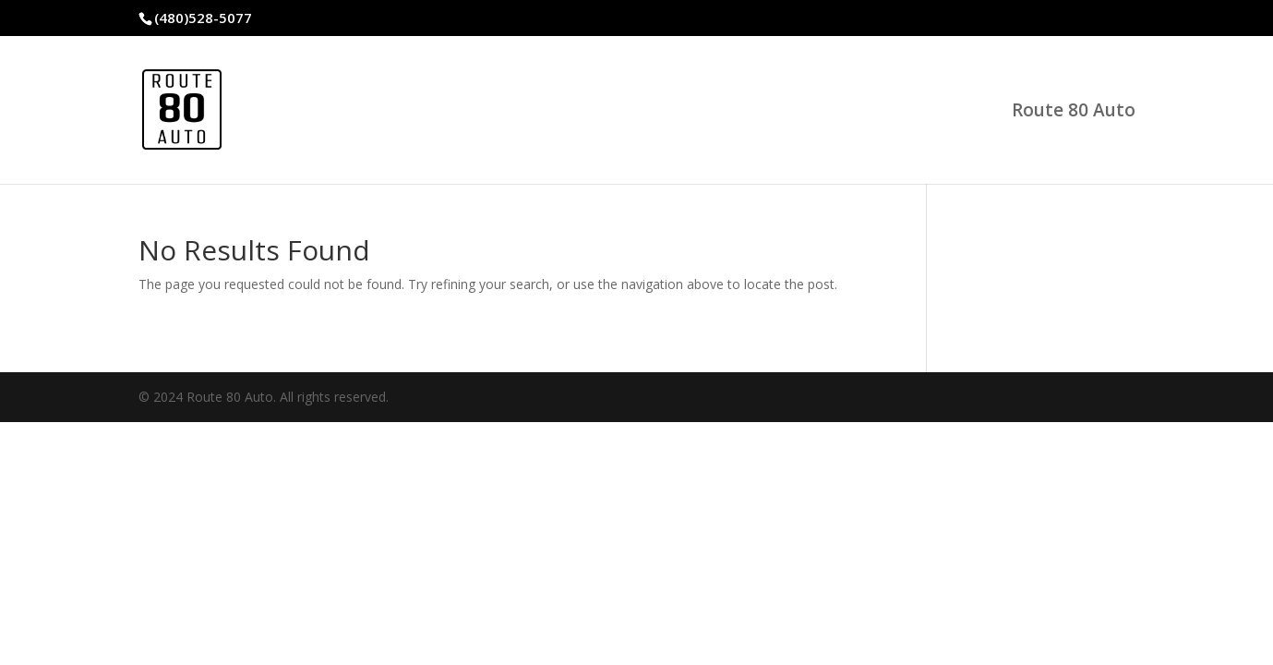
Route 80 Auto (1073, 112)
